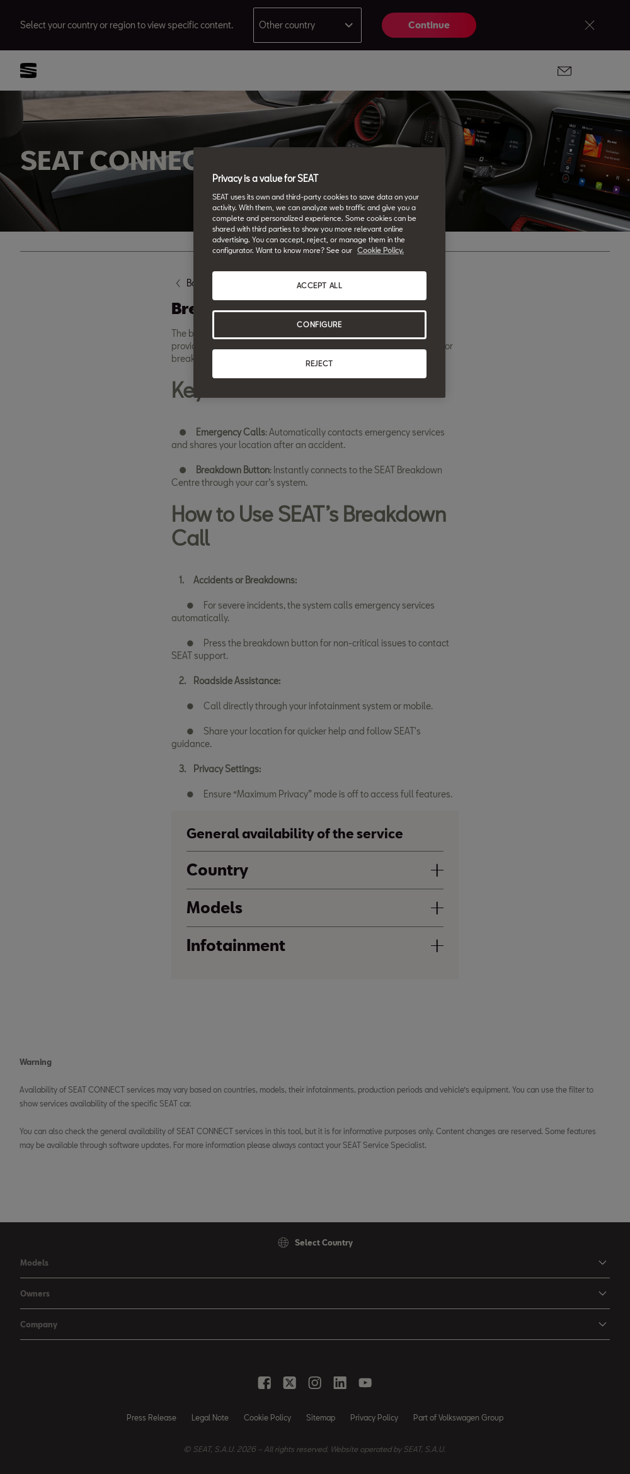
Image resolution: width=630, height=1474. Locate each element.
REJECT (319, 363)
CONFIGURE (319, 324)
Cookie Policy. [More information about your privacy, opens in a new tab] (380, 250)
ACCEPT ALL (320, 285)
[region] (319, 272)
